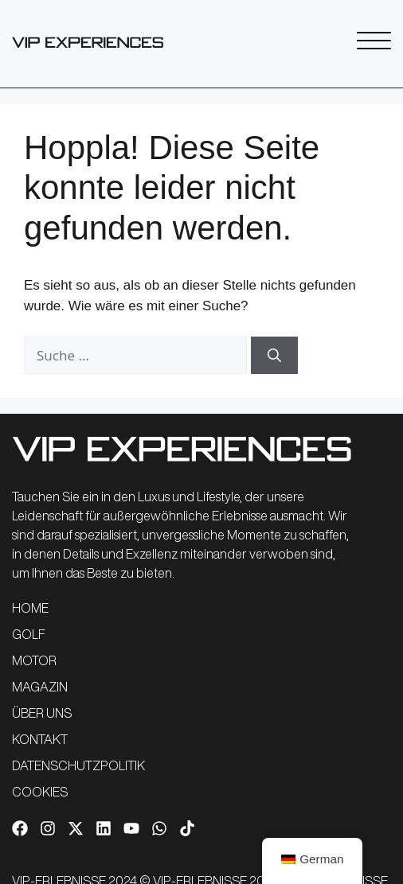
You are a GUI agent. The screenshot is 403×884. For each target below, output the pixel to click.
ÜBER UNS (42, 713)
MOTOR (34, 660)
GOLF (28, 634)
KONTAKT (40, 739)
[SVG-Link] (87, 42)
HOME (30, 608)
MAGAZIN (40, 686)
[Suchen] (274, 356)
